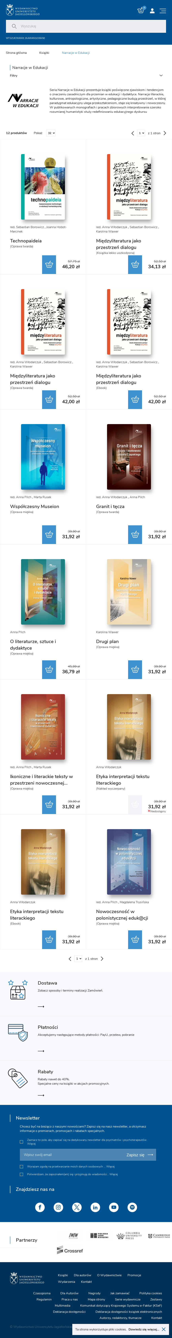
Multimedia (62, 1305)
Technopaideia (26, 241)
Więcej (31, 1143)
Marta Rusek (42, 497)
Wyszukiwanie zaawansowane (25, 38)
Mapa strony (96, 1299)
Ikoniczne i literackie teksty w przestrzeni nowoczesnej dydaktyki (41, 783)
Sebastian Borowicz (144, 227)
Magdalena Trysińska (134, 902)
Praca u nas (70, 1299)
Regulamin (44, 1299)
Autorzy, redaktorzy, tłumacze (120, 1317)
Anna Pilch (137, 497)
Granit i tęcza (110, 506)
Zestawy (156, 1299)
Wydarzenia (66, 1281)
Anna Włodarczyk (108, 767)
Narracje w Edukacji (76, 53)
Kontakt (86, 1281)
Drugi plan (107, 641)
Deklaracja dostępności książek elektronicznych (129, 1311)
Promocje (134, 1275)
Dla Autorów (69, 1293)
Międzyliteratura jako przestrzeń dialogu (118, 244)
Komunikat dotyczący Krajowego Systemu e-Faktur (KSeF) (121, 1305)
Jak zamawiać (119, 1293)
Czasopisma (41, 1293)
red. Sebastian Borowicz (27, 227)
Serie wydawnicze (127, 1299)
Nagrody (94, 1293)
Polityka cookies (150, 1293)
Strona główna (16, 53)
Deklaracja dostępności (69, 1311)
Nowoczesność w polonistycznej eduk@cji (122, 914)
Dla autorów (82, 1275)
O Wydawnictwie (109, 1275)
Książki (44, 53)
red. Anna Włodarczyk (111, 227)
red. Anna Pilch (20, 497)
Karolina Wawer (107, 231)
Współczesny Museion (34, 506)
